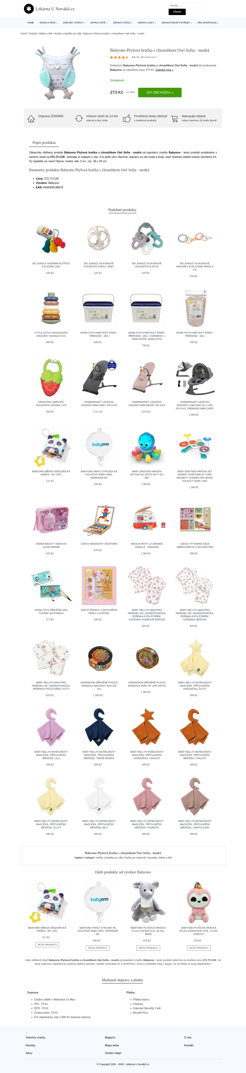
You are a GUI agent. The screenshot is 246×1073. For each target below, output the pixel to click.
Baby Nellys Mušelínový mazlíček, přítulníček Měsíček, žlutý (51, 824)
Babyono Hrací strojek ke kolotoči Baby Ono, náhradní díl (99, 474)
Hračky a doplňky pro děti (67, 33)
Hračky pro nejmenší (135, 857)
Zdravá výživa (121, 22)
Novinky (30, 1045)
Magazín (110, 1037)
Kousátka (152, 857)
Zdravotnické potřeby (175, 22)
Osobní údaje (113, 1053)
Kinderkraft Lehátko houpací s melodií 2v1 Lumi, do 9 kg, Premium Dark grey (195, 405)
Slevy (29, 1053)
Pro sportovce (207, 22)
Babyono (116, 69)
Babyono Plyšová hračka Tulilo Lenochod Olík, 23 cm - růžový (199, 930)
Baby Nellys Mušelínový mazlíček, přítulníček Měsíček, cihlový (194, 754)
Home (30, 22)
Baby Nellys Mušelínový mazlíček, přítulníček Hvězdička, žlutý (194, 685)
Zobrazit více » (164, 69)
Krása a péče (48, 22)
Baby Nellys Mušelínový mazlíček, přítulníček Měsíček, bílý (99, 824)
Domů (23, 33)
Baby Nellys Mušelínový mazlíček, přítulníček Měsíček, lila (51, 754)
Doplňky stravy (73, 22)
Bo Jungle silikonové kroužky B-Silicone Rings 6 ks (194, 266)
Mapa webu (112, 1045)
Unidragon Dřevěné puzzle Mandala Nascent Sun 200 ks (99, 685)
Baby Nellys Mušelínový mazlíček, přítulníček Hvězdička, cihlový (147, 754)
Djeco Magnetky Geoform (99, 543)
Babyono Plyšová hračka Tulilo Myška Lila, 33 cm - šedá (148, 930)
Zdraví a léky (146, 22)
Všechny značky (35, 1037)
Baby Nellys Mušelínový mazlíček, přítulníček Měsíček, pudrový (147, 824)
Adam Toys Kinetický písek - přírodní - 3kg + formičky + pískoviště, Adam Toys (147, 335)
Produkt (33, 33)
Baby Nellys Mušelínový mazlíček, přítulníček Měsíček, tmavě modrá (99, 754)
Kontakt (188, 1045)
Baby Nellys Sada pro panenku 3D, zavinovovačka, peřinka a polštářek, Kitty (51, 685)
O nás (188, 1037)
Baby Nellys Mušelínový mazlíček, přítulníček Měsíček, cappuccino (194, 824)
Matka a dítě (98, 22)
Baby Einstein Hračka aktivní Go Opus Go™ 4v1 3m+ (147, 474)
